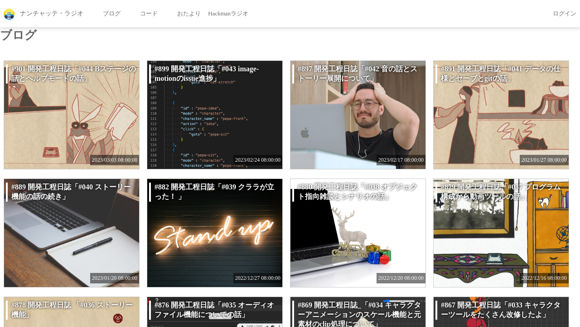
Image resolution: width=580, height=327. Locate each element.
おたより (183, 14)
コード (143, 14)
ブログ (106, 14)
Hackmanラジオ (228, 13)
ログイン (558, 14)
